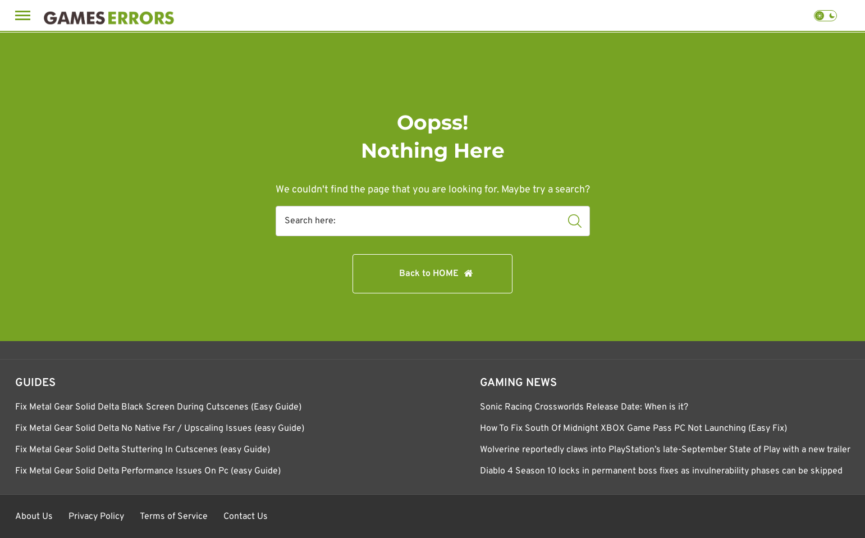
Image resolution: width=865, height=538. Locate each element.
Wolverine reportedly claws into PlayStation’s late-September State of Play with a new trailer (665, 450)
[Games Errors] (109, 15)
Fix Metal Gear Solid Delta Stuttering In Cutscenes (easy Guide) (142, 450)
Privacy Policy (96, 516)
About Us (34, 516)
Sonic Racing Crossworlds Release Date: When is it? (584, 407)
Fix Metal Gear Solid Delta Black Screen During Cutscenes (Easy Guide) (158, 407)
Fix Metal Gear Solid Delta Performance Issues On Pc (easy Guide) (148, 471)
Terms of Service (174, 516)
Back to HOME (429, 273)
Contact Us (245, 516)
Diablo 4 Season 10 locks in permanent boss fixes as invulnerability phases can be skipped (661, 471)
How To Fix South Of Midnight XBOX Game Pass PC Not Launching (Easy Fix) (633, 428)
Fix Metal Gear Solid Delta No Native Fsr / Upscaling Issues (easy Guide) (159, 428)
